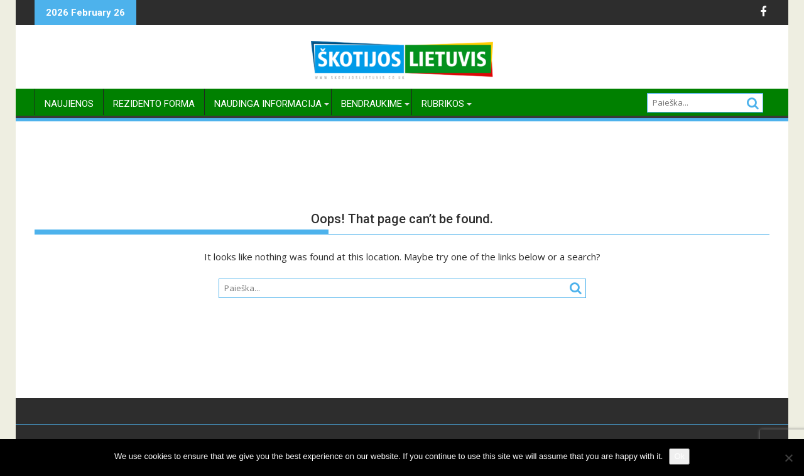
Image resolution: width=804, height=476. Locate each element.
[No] (788, 457)
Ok (679, 456)
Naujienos (69, 103)
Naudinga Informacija (268, 103)
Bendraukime (371, 103)
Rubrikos (442, 103)
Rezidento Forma (154, 103)
